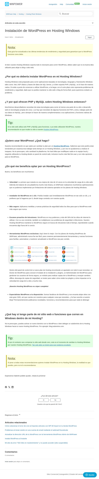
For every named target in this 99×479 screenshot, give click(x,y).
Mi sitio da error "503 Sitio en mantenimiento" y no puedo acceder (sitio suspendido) (36, 443)
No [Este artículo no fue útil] (55, 400)
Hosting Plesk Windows (34, 14)
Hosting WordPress (51, 129)
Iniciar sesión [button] (87, 4)
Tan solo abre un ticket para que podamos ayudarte (51, 345)
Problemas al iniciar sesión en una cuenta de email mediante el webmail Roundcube (36, 430)
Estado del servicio (77, 474)
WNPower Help (11, 14)
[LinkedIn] (12, 387)
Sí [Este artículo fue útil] (43, 400)
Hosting (21, 14)
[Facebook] (6, 387)
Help (61, 4)
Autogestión (53, 4)
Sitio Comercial (52, 474)
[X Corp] (9, 387)
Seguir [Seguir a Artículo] (90, 37)
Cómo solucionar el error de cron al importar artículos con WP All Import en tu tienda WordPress (41, 426)
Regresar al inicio (13, 414)
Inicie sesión (9, 461)
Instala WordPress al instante (16, 438)
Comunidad (73, 3)
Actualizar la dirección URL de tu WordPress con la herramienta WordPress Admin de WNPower (41, 434)
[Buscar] (75, 14)
